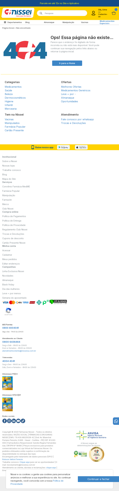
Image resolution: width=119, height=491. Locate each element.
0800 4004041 (10, 328)
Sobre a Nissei (9, 161)
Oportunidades (69, 101)
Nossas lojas (8, 165)
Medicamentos (13, 86)
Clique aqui (25, 462)
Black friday (8, 284)
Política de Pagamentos (14, 216)
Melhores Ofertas (71, 86)
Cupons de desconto (13, 238)
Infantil (9, 105)
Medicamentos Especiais (107, 22)
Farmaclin (7, 199)
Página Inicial (8, 28)
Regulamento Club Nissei (14, 229)
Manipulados (12, 123)
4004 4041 (8, 361)
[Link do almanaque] (7, 382)
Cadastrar (7, 255)
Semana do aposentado (14, 297)
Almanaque (49, 22)
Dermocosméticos (15, 97)
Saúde (8, 90)
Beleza (9, 94)
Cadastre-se (103, 15)
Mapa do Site (9, 179)
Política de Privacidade (14, 225)
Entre (104, 10)
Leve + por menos (11, 293)
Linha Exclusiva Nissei (13, 271)
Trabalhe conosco (11, 170)
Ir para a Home (67, 63)
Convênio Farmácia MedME (16, 186)
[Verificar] (58, 301)
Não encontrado (23, 28)
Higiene (9, 101)
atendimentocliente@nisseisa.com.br (19, 351)
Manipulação (68, 22)
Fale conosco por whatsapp (77, 119)
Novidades (7, 275)
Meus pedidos (9, 259)
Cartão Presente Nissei (13, 242)
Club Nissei (7, 208)
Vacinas (84, 22)
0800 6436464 (11, 341)
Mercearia (11, 108)
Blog (27, 22)
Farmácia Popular (15, 126)
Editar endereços (11, 263)
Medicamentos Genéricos (75, 90)
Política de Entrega (11, 220)
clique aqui (51, 467)
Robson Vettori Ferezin (12, 459)
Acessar (6, 250)
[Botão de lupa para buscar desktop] (40, 12)
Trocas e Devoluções (73, 123)
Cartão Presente (14, 130)
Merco (5, 204)
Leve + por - (68, 94)
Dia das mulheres (11, 289)
